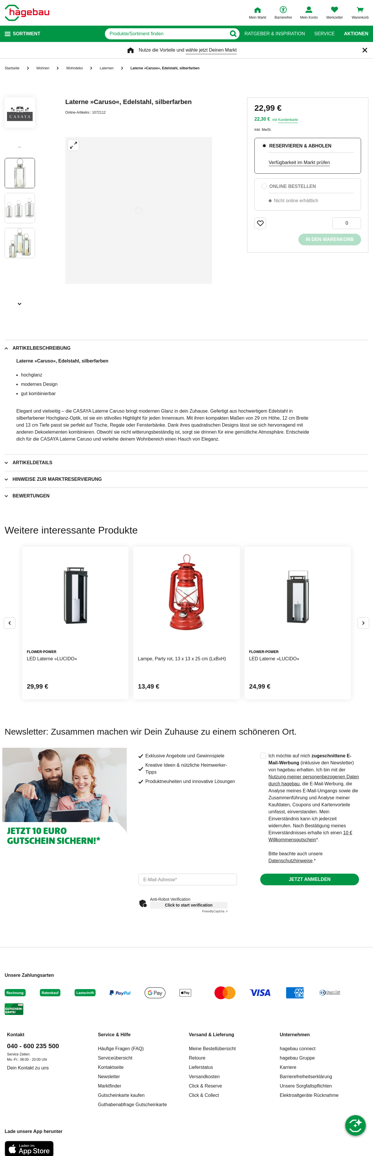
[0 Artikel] (347, 223)
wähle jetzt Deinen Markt (211, 49)
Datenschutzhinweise (290, 860)
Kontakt (15, 1034)
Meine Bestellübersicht (212, 1048)
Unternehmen (295, 1034)
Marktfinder (109, 1085)
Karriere (288, 1067)
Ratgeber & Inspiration (274, 33)
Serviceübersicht (115, 1057)
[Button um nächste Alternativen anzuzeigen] (363, 623)
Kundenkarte (288, 120)
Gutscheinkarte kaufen (121, 1095)
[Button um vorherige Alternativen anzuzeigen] (9, 623)
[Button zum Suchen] (233, 33)
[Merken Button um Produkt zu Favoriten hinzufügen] (260, 223)
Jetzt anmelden (309, 879)
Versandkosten (204, 1076)
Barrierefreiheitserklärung (306, 1076)
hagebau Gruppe (297, 1057)
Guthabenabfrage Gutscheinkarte (132, 1104)
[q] (165, 33)
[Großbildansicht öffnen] (138, 210)
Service (324, 33)
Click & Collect (204, 1095)
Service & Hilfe (114, 1034)
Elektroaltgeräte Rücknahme (309, 1095)
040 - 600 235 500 (33, 1046)
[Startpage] (27, 13)
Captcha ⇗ (215, 911)
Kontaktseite (111, 1067)
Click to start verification (188, 905)
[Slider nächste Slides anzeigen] (20, 302)
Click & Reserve (205, 1085)
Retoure (197, 1057)
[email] (188, 879)
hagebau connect (298, 1048)
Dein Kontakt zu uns (28, 1067)
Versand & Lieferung (211, 1034)
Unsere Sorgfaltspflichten (306, 1085)
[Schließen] (364, 50)
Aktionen (356, 33)
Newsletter (109, 1076)
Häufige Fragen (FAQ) (121, 1048)
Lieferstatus (201, 1067)
